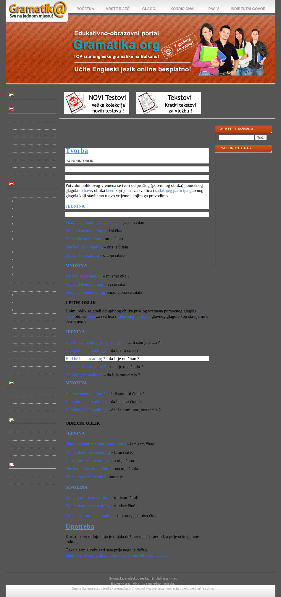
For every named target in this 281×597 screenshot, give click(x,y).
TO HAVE (22, 310)
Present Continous (28, 216)
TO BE (20, 294)
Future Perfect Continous (25, 276)
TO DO (20, 302)
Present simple (26, 201)
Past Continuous (27, 223)
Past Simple (24, 208)
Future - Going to (27, 259)
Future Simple (25, 251)
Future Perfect (25, 267)
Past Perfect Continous (24, 241)
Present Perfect (26, 231)
